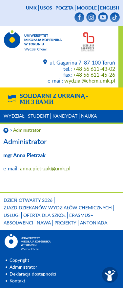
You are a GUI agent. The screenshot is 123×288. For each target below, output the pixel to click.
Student (38, 116)
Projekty (65, 223)
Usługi (12, 215)
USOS (46, 8)
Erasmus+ (81, 215)
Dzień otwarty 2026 (28, 200)
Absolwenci (18, 223)
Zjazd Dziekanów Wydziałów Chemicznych (58, 208)
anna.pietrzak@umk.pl (46, 168)
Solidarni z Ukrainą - (54, 99)
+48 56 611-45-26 (94, 75)
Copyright (19, 260)
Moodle (87, 8)
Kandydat (64, 116)
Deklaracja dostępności (33, 274)
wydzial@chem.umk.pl (89, 81)
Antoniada (93, 223)
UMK (31, 8)
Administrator (27, 130)
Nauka (89, 116)
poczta (64, 8)
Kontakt (17, 281)
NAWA (44, 223)
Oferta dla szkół (44, 215)
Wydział (14, 116)
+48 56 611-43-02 (94, 69)
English (109, 8)
